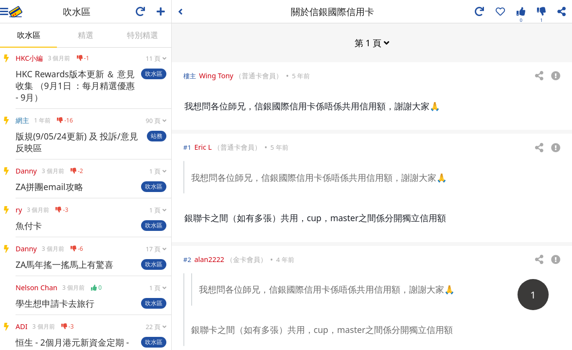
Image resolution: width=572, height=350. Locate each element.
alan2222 (209, 258)
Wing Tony (216, 75)
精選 (85, 35)
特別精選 (142, 35)
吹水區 (28, 35)
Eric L (203, 146)
